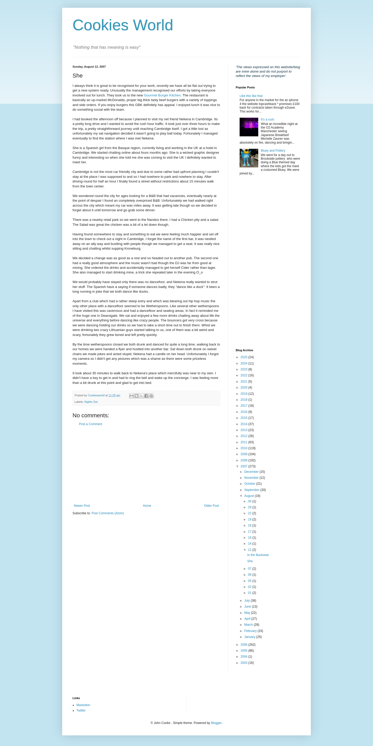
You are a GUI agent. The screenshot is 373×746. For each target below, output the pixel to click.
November (252, 478)
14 (250, 543)
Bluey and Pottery (273, 150)
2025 (244, 357)
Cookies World (123, 25)
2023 (244, 369)
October (250, 483)
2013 (244, 430)
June (248, 606)
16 (250, 537)
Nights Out (91, 401)
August (249, 496)
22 (250, 513)
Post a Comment (90, 424)
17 (250, 531)
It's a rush (267, 119)
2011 (244, 442)
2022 (244, 375)
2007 (244, 466)
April (247, 619)
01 (250, 593)
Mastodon (83, 705)
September (252, 490)
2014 (244, 424)
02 (250, 587)
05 (250, 581)
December (252, 472)
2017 (244, 405)
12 (250, 550)
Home (147, 506)
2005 (244, 650)
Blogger (216, 723)
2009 (244, 454)
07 (250, 569)
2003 (244, 663)
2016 (244, 412)
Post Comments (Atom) (107, 513)
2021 (244, 381)
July (247, 600)
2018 (244, 400)
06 (250, 574)
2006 (244, 644)
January (250, 637)
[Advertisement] (146, 465)
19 (250, 519)
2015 (244, 418)
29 (250, 507)
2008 (244, 460)
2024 (244, 363)
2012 (244, 436)
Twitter (80, 710)
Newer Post (82, 506)
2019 (244, 394)
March (249, 625)
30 (250, 501)
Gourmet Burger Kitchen (162, 95)
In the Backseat (258, 555)
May (247, 613)
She (250, 561)
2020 (244, 387)
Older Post (211, 506)
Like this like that (251, 96)
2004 (244, 656)
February (250, 631)
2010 (244, 448)
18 (250, 525)
